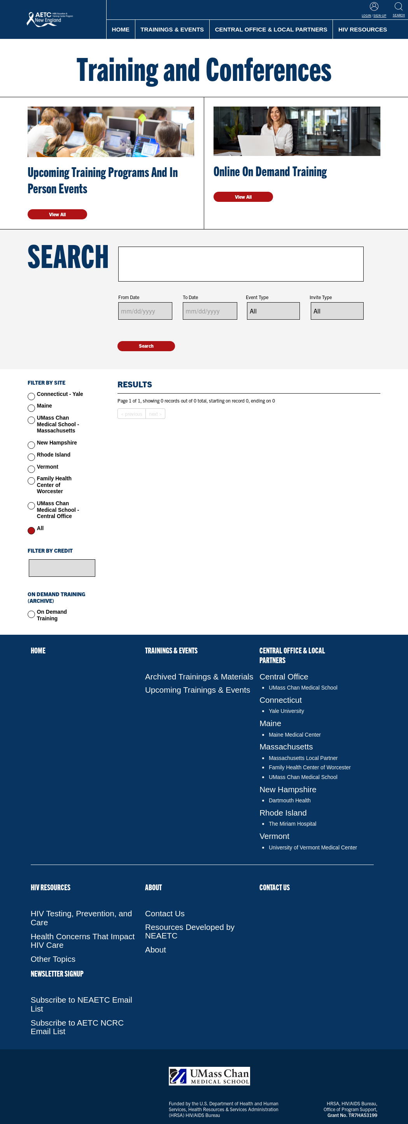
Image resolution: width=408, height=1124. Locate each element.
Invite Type (321, 297)
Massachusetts (286, 746)
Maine (44, 406)
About (153, 887)
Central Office (283, 676)
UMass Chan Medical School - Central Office (58, 510)
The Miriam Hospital (292, 824)
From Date (128, 297)
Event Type (257, 297)
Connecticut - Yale (60, 394)
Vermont (47, 467)
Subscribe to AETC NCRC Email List (77, 1027)
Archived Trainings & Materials (199, 676)
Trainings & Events (172, 29)
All (40, 528)
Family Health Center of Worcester (54, 485)
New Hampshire (57, 443)
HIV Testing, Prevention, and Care (81, 918)
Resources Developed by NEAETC (190, 931)
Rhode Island (53, 455)
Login (366, 15)
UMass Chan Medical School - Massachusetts (58, 424)
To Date (190, 297)
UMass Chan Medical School (303, 688)
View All (57, 214)
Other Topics (53, 958)
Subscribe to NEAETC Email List (81, 1004)
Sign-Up (379, 15)
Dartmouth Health (290, 801)
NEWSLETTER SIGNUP (57, 973)
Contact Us (165, 913)
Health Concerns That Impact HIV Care (83, 941)
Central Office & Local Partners (271, 29)
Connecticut (280, 699)
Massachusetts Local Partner (303, 758)
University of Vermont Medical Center (313, 848)
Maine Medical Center (295, 735)
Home (120, 29)
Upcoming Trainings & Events (197, 689)
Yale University (286, 711)
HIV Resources (50, 887)
